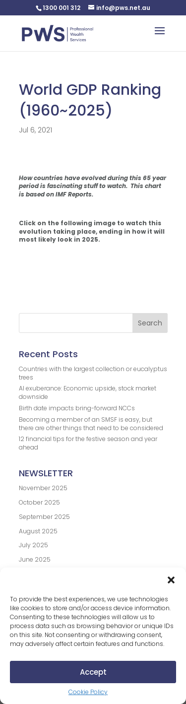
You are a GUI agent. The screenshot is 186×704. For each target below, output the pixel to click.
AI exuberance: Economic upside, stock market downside (87, 392)
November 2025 (43, 488)
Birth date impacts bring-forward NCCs (77, 408)
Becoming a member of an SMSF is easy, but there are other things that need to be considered (91, 423)
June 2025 (35, 559)
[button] (171, 580)
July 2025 (33, 545)
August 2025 (38, 531)
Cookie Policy (88, 692)
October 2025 (39, 502)
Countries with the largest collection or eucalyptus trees (93, 373)
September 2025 (44, 516)
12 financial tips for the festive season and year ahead (88, 443)
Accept (93, 672)
